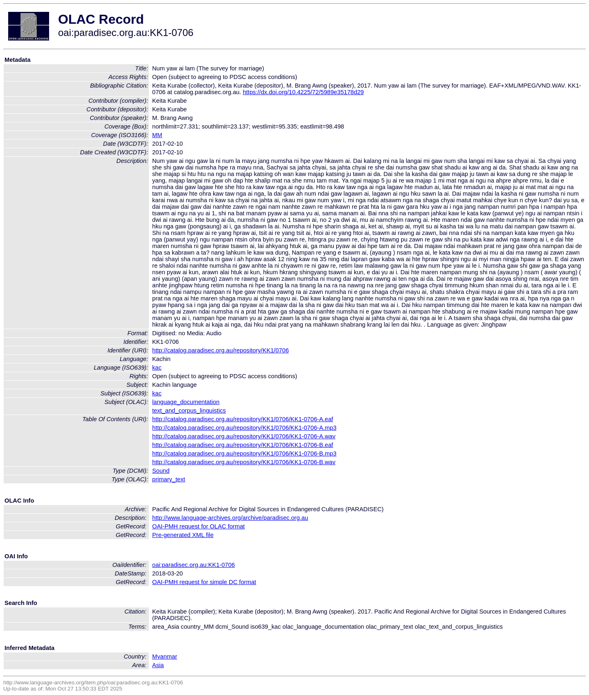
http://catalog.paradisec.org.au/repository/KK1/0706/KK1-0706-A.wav (243, 436)
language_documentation (186, 402)
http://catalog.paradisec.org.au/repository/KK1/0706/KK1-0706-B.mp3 (244, 453)
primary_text (168, 479)
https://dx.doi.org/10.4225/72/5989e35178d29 (303, 92)
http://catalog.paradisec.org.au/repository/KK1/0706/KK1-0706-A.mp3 (244, 427)
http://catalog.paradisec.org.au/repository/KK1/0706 (220, 350)
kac (157, 367)
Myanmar (164, 656)
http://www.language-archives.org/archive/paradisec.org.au (230, 517)
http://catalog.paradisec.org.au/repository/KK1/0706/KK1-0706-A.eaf (242, 419)
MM (157, 135)
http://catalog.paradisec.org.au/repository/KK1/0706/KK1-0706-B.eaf (242, 445)
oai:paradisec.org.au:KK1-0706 (193, 565)
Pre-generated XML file (183, 535)
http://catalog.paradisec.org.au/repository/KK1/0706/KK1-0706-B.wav (243, 462)
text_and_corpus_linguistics (189, 410)
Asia (158, 665)
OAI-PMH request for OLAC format (198, 526)
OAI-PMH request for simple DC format (204, 582)
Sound (160, 470)
